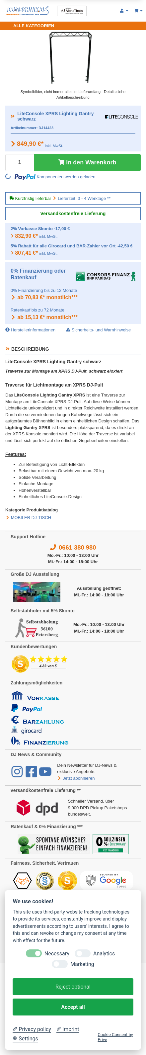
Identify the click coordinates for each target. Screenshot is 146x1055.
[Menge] (20, 162)
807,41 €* (26, 253)
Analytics (104, 953)
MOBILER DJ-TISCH (31, 517)
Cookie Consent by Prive (115, 1037)
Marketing (82, 964)
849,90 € (30, 143)
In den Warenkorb (87, 162)
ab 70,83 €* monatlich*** (44, 297)
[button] (124, 11)
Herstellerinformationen (30, 329)
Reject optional (73, 987)
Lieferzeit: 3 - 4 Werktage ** (84, 198)
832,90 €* (26, 236)
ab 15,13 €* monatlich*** (44, 317)
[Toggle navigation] (29, 26)
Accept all (73, 1007)
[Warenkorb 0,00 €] (139, 11)
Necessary (56, 953)
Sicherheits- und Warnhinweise (98, 329)
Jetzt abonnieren (76, 778)
